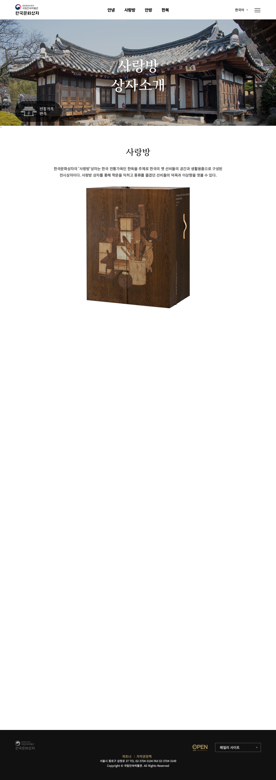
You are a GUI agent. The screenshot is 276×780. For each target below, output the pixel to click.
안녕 (111, 10)
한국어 (239, 10)
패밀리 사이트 (230, 747)
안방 (148, 10)
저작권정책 (144, 756)
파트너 (126, 756)
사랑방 (129, 10)
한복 (165, 10)
